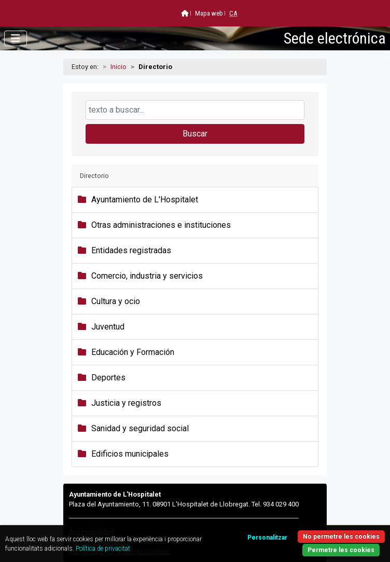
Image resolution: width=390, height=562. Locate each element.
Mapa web (209, 13)
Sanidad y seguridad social (140, 428)
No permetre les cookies (341, 536)
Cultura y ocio (115, 301)
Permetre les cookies (341, 550)
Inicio (118, 67)
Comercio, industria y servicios (147, 276)
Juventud (107, 327)
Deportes (108, 377)
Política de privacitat (103, 548)
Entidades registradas (131, 250)
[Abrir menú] (15, 38)
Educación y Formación (132, 352)
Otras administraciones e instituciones (161, 225)
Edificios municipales (130, 454)
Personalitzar (267, 537)
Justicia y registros (126, 403)
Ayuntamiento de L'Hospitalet (144, 199)
